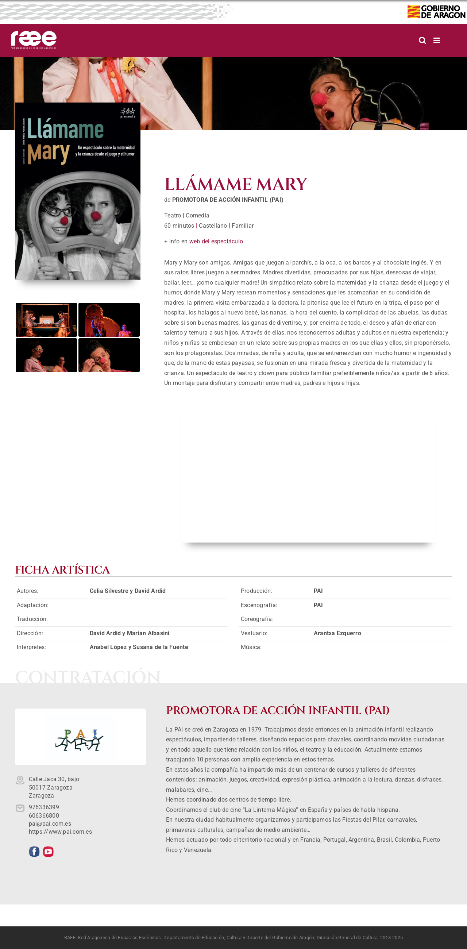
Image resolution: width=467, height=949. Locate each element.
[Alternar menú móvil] (437, 40)
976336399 (44, 807)
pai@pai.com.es (50, 823)
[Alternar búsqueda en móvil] (422, 40)
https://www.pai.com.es (60, 831)
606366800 (44, 815)
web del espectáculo (216, 241)
